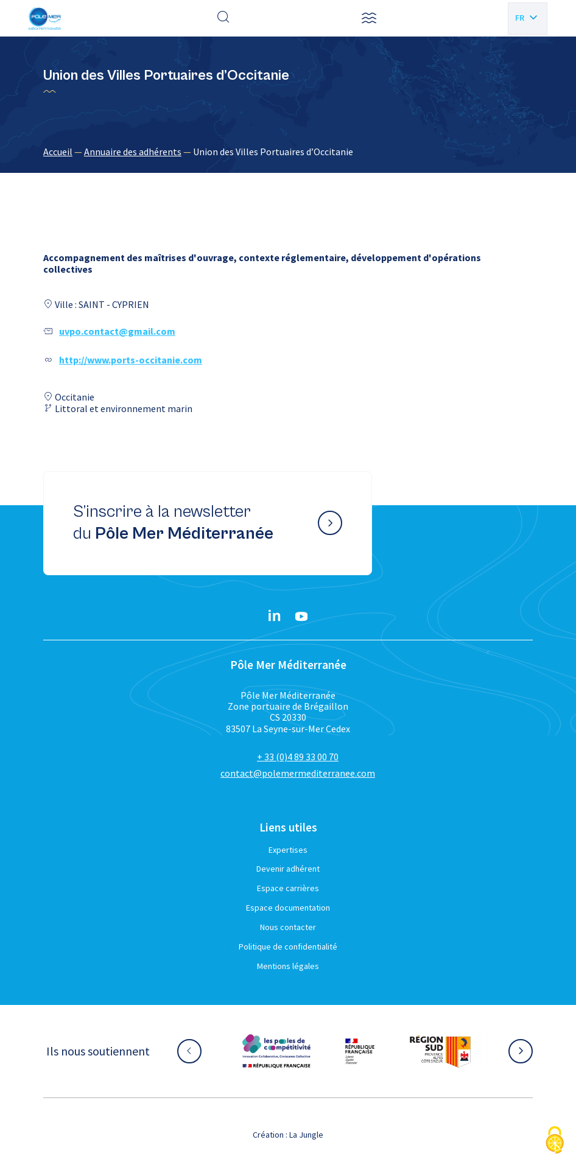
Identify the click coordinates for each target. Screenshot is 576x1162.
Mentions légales (288, 966)
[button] (369, 18)
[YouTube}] (301, 616)
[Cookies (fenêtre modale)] (554, 1141)
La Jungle (306, 1134)
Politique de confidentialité (288, 946)
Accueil (57, 151)
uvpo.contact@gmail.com (117, 331)
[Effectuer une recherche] (223, 18)
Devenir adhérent (288, 868)
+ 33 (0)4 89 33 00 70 (298, 757)
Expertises (288, 849)
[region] (288, 151)
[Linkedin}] (275, 616)
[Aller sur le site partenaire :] (276, 1051)
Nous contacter (288, 927)
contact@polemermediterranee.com (297, 773)
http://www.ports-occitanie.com (130, 360)
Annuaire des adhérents (132, 151)
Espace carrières (288, 888)
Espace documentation (288, 907)
